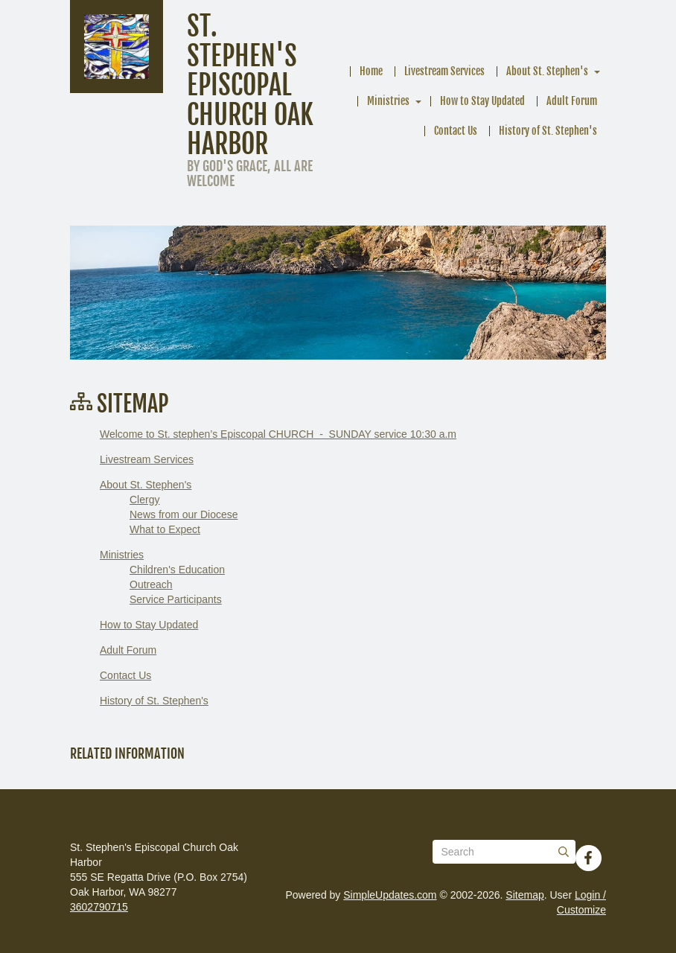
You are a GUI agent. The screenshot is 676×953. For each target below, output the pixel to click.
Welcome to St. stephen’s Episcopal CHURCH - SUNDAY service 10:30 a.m (278, 434)
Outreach (151, 584)
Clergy (144, 500)
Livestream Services (444, 71)
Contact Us (455, 130)
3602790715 (99, 907)
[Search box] (504, 852)
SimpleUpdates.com (389, 895)
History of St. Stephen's (548, 130)
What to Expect (165, 529)
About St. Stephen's (547, 71)
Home (371, 71)
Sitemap (524, 895)
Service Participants (176, 599)
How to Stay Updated (482, 101)
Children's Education (177, 570)
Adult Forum (571, 101)
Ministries (388, 101)
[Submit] (563, 852)
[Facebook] (588, 858)
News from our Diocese (184, 514)
